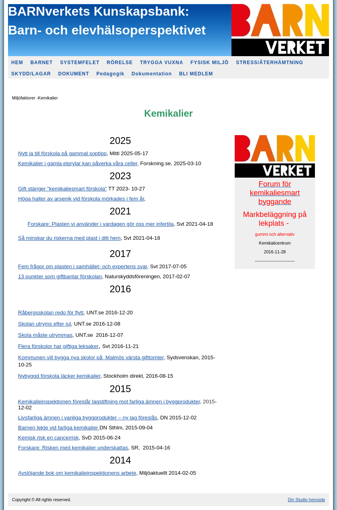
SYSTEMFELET (79, 62)
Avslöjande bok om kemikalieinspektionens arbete (77, 473)
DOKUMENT (73, 74)
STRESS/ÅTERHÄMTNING (269, 62)
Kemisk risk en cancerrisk (48, 438)
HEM (17, 62)
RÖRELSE (120, 62)
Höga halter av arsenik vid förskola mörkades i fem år (81, 199)
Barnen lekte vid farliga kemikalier (58, 428)
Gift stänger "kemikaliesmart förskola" (62, 189)
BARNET (41, 62)
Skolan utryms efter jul (44, 324)
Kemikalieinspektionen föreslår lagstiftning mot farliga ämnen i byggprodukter (109, 402)
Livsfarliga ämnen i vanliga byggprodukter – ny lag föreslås (87, 418)
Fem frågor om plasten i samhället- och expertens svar (82, 266)
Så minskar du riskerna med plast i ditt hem (69, 238)
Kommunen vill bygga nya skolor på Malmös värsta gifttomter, (91, 357)
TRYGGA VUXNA (161, 62)
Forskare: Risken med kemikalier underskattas (73, 448)
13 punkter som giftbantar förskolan (60, 276)
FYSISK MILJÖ (210, 62)
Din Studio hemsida (306, 499)
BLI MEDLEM (196, 74)
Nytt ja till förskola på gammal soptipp (62, 153)
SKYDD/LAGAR (31, 74)
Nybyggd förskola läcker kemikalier (59, 376)
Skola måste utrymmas (45, 335)
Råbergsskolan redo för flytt (50, 313)
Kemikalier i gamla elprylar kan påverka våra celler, (78, 163)
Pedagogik (110, 74)
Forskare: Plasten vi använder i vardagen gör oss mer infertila (101, 224)
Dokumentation (152, 74)
